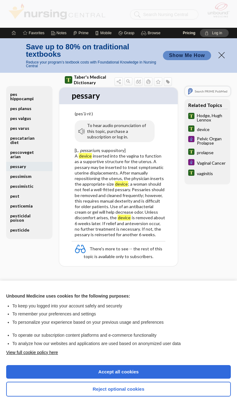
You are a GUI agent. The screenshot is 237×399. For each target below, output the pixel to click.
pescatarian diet (22, 112)
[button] (151, 5)
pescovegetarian (22, 126)
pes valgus (20, 90)
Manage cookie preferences (118, 379)
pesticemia (21, 178)
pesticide (19, 202)
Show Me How (187, 27)
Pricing (189, 5)
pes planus (20, 80)
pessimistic (21, 158)
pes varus (19, 100)
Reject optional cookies (118, 361)
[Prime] (81, 5)
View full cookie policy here (32, 324)
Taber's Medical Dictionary (85, 52)
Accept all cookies (118, 344)
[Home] (14, 5)
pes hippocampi (22, 68)
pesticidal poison (20, 190)
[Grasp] (126, 5)
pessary (18, 138)
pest (14, 168)
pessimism (20, 148)
